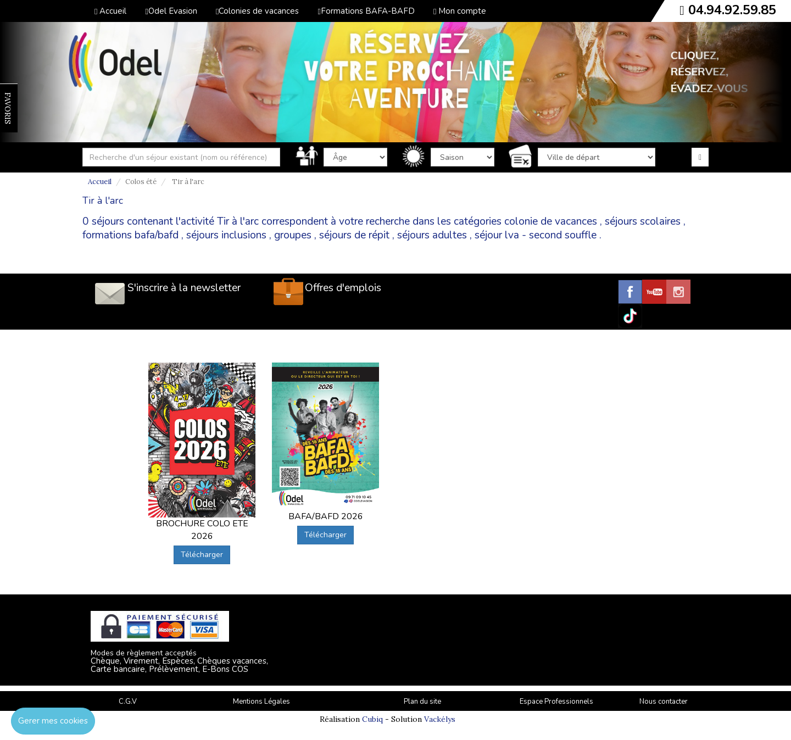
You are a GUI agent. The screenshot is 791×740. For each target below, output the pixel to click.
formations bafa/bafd (130, 235)
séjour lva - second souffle (536, 235)
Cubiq (372, 719)
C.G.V (128, 701)
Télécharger (202, 554)
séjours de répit (354, 235)
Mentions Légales (261, 701)
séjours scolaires (643, 221)
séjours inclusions (226, 235)
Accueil (110, 10)
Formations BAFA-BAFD (365, 10)
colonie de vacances (550, 221)
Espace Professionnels (556, 701)
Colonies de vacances (257, 10)
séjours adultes (432, 235)
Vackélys (439, 719)
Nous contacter (663, 701)
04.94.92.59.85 (732, 10)
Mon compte (459, 10)
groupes (292, 235)
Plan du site (422, 701)
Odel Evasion (171, 10)
